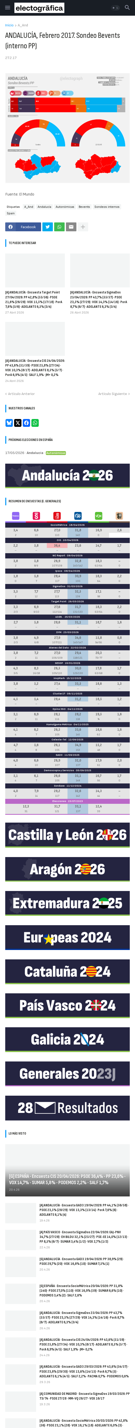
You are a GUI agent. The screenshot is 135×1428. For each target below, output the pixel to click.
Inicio (9, 25)
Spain (11, 213)
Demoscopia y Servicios (59, 770)
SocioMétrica (58, 525)
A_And (23, 25)
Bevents (84, 207)
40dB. (59, 616)
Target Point (58, 601)
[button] (7, 7)
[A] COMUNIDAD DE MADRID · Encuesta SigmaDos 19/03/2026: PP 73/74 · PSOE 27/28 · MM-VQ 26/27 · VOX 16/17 (85, 1396)
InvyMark (59, 678)
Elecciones (59, 801)
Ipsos (58, 571)
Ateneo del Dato (59, 647)
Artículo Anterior (21, 394)
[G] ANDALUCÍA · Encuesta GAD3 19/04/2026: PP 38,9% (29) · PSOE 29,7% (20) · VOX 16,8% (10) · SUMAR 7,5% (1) (82, 1261)
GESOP (59, 663)
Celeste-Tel (59, 739)
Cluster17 (59, 693)
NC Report (59, 555)
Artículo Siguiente (112, 394)
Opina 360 (59, 709)
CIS (59, 540)
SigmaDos (59, 586)
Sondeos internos (107, 207)
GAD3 (59, 755)
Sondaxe (59, 785)
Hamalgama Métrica (59, 724)
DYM (58, 632)
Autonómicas (65, 207)
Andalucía (44, 207)
